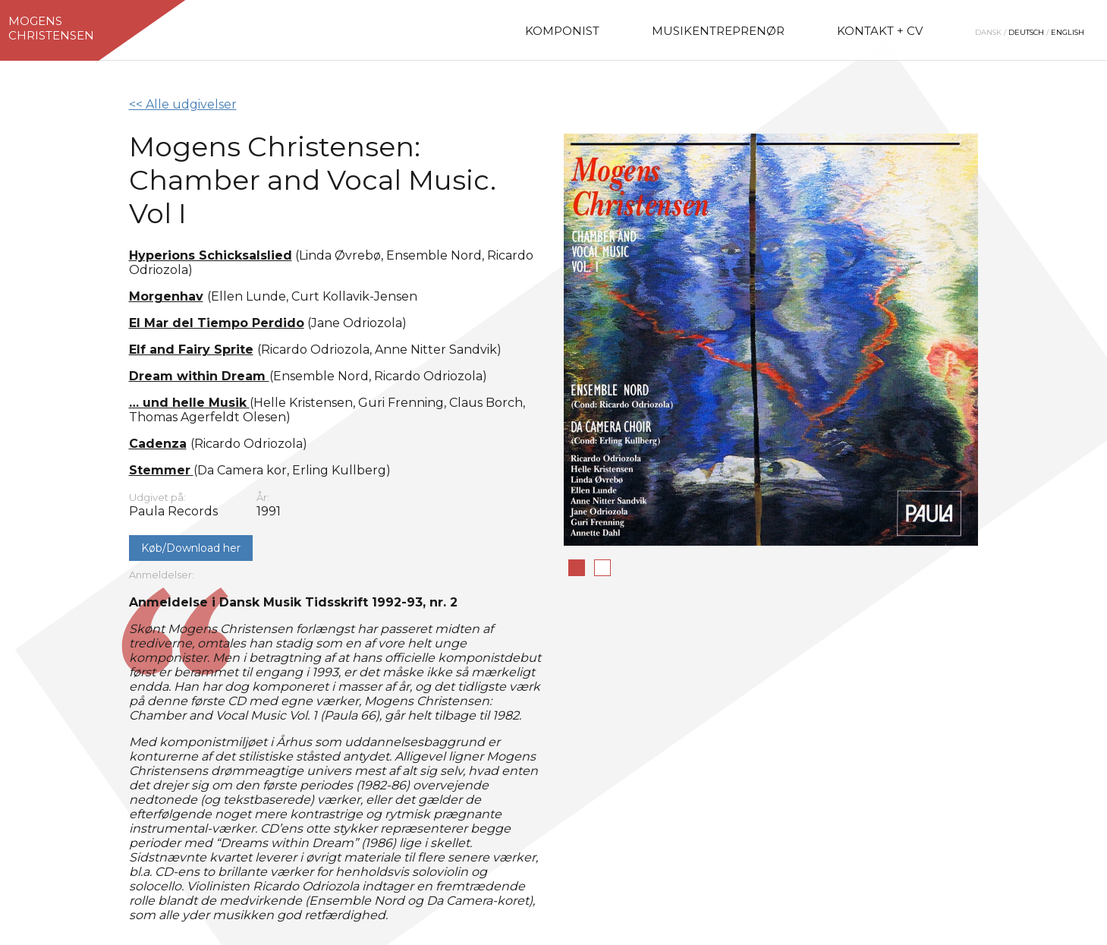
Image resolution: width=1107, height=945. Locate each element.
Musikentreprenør (718, 31)
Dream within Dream (199, 376)
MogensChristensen (51, 28)
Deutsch (1026, 32)
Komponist (562, 31)
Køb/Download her (191, 548)
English (1067, 32)
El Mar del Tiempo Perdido (216, 323)
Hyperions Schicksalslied (210, 255)
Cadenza (158, 443)
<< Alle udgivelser (183, 104)
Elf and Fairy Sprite (191, 349)
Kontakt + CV (880, 31)
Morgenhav (166, 296)
